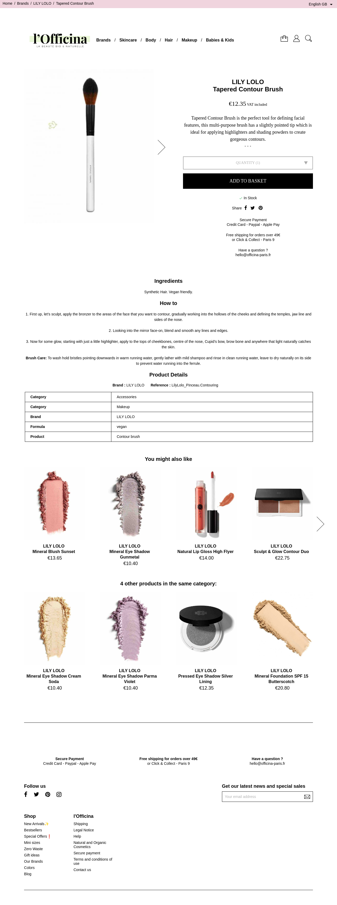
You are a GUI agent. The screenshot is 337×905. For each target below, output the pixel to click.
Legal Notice (83, 830)
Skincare (128, 40)
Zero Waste (33, 849)
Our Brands (33, 861)
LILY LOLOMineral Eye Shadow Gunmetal (130, 551)
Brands (103, 40)
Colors (29, 868)
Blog (27, 874)
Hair (169, 40)
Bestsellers (33, 830)
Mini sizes (32, 843)
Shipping (80, 824)
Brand (118, 385)
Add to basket (248, 181)
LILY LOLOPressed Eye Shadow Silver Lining (205, 676)
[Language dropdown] (321, 4)
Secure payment (86, 853)
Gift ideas (31, 855)
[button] (163, 147)
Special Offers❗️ (38, 836)
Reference (160, 385)
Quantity (245, 163)
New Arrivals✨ (36, 824)
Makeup (189, 40)
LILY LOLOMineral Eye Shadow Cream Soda (53, 676)
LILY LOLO (248, 81)
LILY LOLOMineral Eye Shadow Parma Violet (129, 676)
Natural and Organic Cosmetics (89, 845)
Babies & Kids (220, 40)
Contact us (82, 870)
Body (151, 40)
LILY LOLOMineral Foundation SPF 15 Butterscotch (281, 676)
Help (77, 836)
